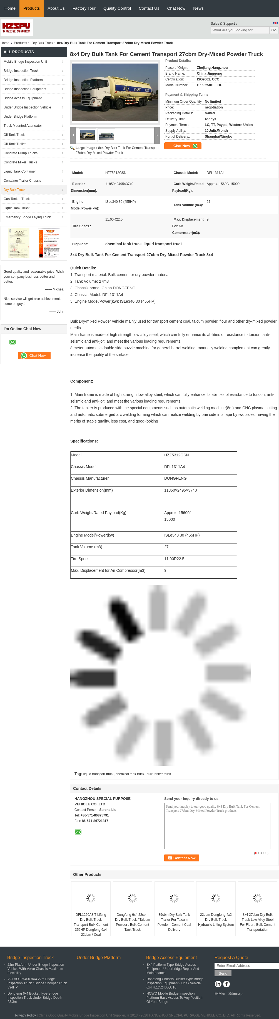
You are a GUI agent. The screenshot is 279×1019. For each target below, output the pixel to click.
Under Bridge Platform (20, 116)
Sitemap (235, 993)
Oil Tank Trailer (15, 144)
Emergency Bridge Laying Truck (27, 217)
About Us (56, 8)
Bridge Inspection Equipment (25, 89)
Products (31, 8)
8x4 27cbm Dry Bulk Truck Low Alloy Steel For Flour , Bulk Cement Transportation (257, 922)
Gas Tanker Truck (17, 199)
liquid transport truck (98, 774)
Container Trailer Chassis (22, 181)
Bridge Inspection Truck (21, 71)
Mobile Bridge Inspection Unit (25, 62)
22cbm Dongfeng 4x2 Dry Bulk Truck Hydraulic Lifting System (216, 920)
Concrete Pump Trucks (21, 153)
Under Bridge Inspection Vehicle (27, 107)
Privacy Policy (25, 1015)
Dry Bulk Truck (42, 43)
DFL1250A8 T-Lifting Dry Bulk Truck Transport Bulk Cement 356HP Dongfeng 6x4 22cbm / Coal (91, 925)
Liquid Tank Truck (16, 208)
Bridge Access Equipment (23, 98)
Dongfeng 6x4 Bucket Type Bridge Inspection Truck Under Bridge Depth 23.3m (35, 998)
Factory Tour (84, 8)
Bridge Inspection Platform (23, 80)
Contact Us (149, 8)
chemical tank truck (130, 774)
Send (223, 973)
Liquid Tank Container (20, 171)
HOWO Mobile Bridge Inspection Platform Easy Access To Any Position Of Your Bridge (174, 998)
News (198, 8)
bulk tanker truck (158, 774)
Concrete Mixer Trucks (20, 162)
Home (10, 8)
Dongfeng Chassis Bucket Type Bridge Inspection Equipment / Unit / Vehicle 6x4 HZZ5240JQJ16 (174, 983)
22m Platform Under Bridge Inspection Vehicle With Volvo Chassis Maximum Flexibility (36, 969)
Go (273, 30)
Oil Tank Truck (14, 135)
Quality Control (117, 8)
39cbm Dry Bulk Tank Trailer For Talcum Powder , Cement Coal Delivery (174, 922)
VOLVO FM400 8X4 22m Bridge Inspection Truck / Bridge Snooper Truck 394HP (37, 983)
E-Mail (220, 993)
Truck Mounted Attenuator (23, 126)
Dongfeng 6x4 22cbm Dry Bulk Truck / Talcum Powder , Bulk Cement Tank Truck (132, 922)
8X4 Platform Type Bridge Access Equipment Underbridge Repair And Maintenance (172, 969)
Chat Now (176, 8)
